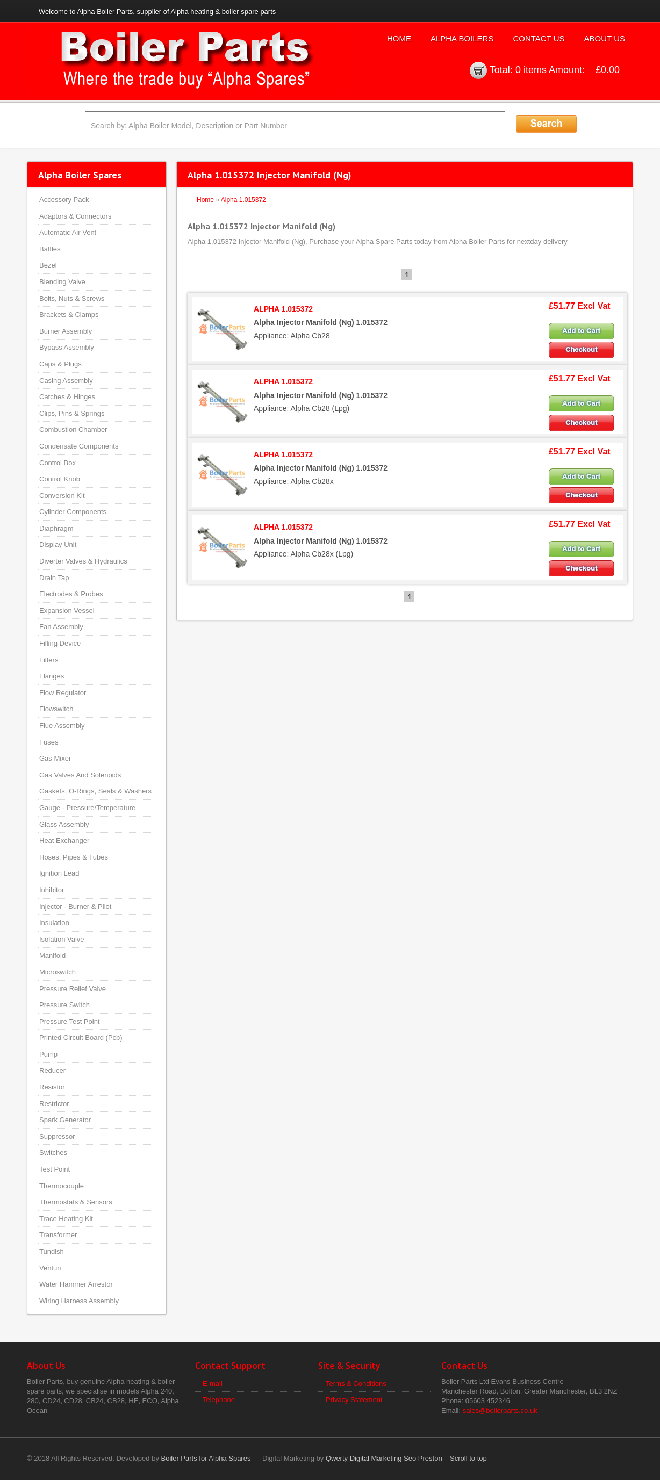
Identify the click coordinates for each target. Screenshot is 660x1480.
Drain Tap (54, 578)
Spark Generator (65, 1120)
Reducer (52, 1070)
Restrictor (54, 1104)
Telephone (219, 1400)
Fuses (48, 742)
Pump (48, 1054)
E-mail (213, 1384)
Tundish (51, 1251)
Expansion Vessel (67, 611)
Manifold (52, 955)
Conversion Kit (62, 496)
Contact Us (538, 38)
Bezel (48, 265)
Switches (53, 1153)
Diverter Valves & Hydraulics (83, 561)
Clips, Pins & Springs (71, 413)
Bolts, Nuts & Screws (71, 298)
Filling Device (60, 643)
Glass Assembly (64, 824)
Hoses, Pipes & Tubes (73, 857)
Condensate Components (78, 446)
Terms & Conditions (356, 1384)
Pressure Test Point (69, 1021)
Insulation (54, 923)
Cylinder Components (72, 512)
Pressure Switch (64, 1005)
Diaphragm (56, 528)
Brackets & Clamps (69, 315)
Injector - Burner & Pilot (75, 907)
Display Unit (57, 544)
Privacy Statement (354, 1400)
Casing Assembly (66, 381)
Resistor (52, 1087)
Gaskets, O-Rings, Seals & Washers (95, 791)
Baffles (50, 249)
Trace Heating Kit (66, 1219)
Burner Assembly (65, 331)
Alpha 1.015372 (243, 200)
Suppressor (57, 1136)
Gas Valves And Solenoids (80, 775)
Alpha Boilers (462, 38)
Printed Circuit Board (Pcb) (81, 1038)
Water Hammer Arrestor (76, 1284)
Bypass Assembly (66, 347)
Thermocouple (61, 1186)
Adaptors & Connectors (75, 216)
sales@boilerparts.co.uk (500, 1410)
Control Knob (59, 479)
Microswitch (57, 972)
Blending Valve (62, 282)
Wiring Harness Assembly (79, 1301)
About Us (604, 38)
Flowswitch (56, 709)
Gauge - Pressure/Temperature (87, 808)
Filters (48, 660)
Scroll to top (468, 1458)
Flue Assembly (62, 725)
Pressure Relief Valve (72, 989)
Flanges (51, 676)
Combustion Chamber (73, 429)
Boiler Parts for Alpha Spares (206, 1458)
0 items (531, 69)
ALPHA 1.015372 (283, 309)
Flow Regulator (62, 693)
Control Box (57, 463)
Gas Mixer (55, 758)
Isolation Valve (61, 939)
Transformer (58, 1235)
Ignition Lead (59, 873)
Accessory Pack (64, 200)
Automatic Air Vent (67, 232)
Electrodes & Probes (71, 594)
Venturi (50, 1268)
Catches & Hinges (67, 397)
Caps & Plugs (60, 364)
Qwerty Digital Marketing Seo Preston (384, 1458)
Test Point (54, 1169)
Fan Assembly (61, 627)
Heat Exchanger (64, 840)
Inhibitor (51, 890)
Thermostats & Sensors (75, 1202)
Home (399, 38)
